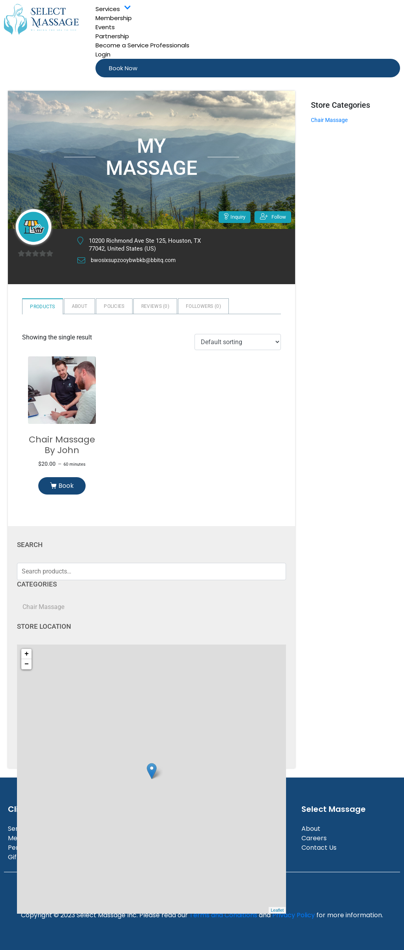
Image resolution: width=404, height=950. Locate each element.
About (80, 306)
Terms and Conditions (223, 915)
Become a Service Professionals (142, 45)
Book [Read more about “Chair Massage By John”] (66, 485)
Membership (113, 18)
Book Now (123, 68)
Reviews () (155, 306)
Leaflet (277, 910)
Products (42, 306)
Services (113, 8)
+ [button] (26, 654)
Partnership (112, 36)
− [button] (26, 664)
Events (105, 27)
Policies (114, 306)
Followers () (203, 306)
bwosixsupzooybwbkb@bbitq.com (135, 260)
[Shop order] (238, 342)
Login (102, 54)
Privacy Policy (293, 915)
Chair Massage (43, 607)
